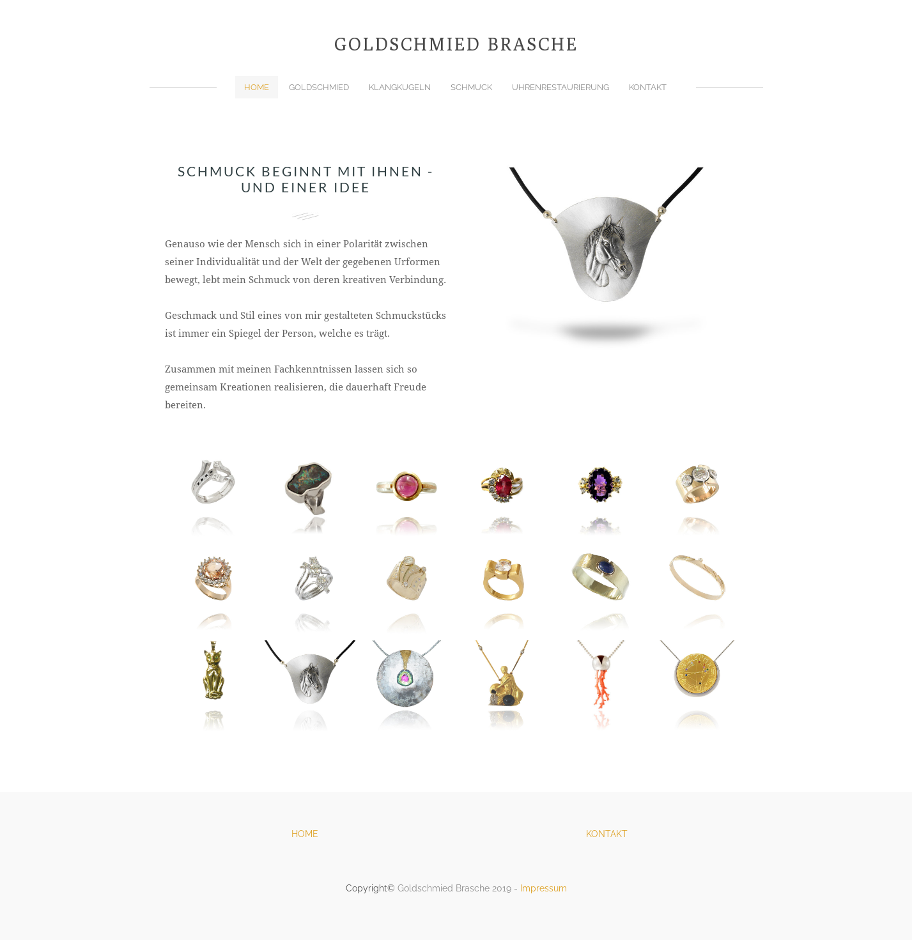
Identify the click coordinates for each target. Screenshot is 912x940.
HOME (304, 834)
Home (256, 87)
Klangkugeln (400, 87)
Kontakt (648, 87)
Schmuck (471, 87)
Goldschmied (319, 87)
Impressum (543, 888)
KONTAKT (607, 834)
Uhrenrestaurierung (560, 87)
